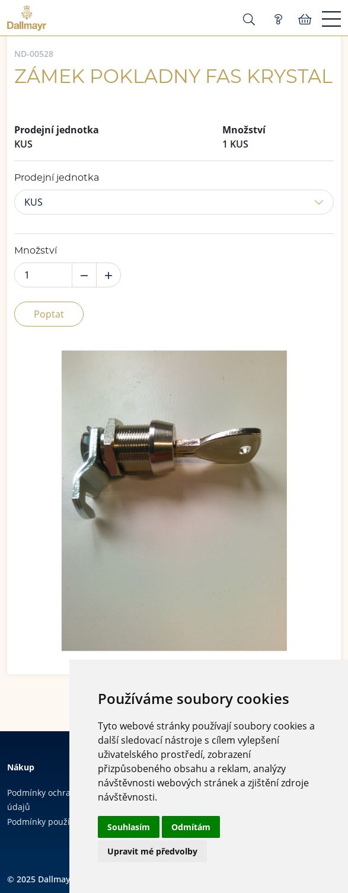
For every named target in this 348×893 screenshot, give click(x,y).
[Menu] (331, 19)
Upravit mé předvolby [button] (152, 851)
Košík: (305, 19)
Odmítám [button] (190, 827)
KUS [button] (33, 202)
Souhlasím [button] (128, 827)
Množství (35, 250)
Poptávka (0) (278, 19)
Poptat (49, 314)
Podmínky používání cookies (62, 821)
